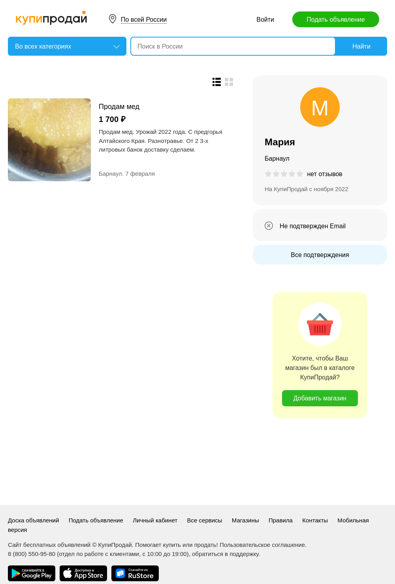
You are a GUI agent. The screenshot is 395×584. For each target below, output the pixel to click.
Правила (281, 520)
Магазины (245, 520)
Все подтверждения (320, 255)
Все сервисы (204, 520)
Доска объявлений (33, 520)
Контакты (315, 520)
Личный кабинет (155, 520)
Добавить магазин (319, 398)
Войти (265, 19)
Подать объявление (336, 19)
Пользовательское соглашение (262, 544)
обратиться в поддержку (225, 553)
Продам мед (119, 106)
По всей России (144, 19)
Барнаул (110, 173)
